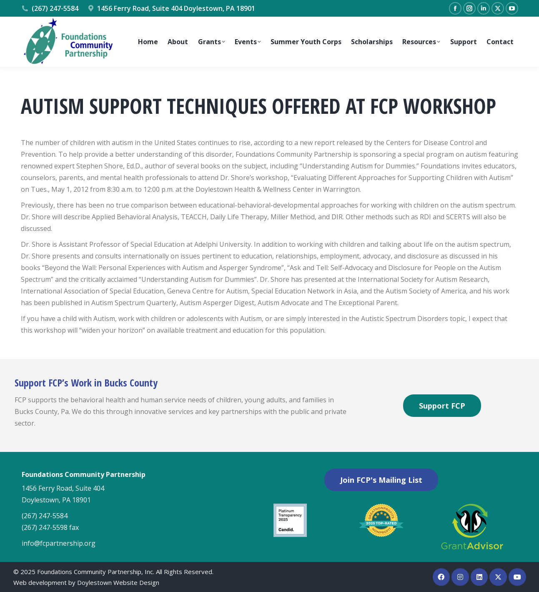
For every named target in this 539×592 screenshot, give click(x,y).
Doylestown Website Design (118, 582)
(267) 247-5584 (49, 8)
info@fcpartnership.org (58, 543)
